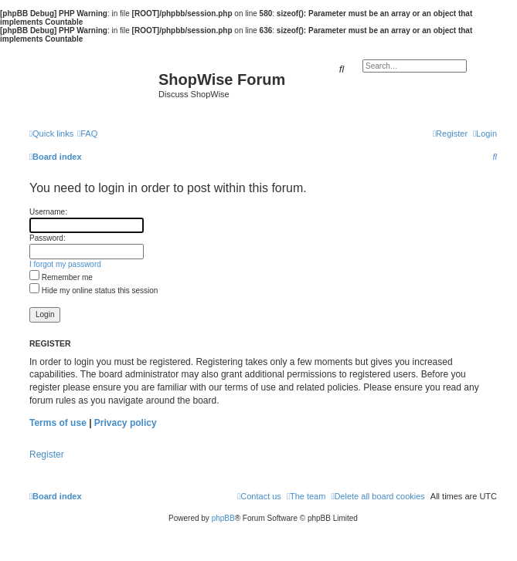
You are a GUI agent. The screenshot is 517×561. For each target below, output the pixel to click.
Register (46, 454)
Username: (48, 212)
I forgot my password (65, 264)
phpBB (223, 518)
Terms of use (58, 422)
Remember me (61, 277)
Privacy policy (125, 422)
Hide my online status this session (93, 290)
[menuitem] (87, 133)
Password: (47, 238)
